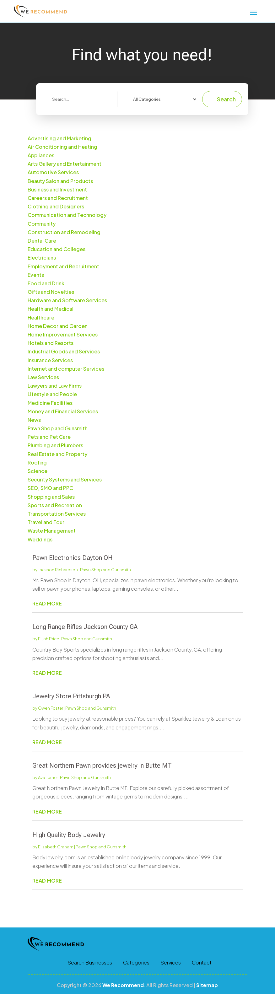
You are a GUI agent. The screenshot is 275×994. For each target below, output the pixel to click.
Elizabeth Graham (55, 846)
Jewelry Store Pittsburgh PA (71, 696)
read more (47, 603)
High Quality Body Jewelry (68, 835)
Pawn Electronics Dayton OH (72, 557)
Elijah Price (48, 638)
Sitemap (207, 985)
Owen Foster (50, 708)
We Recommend (123, 985)
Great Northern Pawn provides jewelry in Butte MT (102, 765)
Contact (202, 962)
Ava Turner (48, 777)
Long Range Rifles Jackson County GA (85, 627)
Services (170, 962)
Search (226, 99)
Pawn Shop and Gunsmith (105, 569)
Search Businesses (89, 962)
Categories (136, 962)
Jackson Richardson (58, 569)
